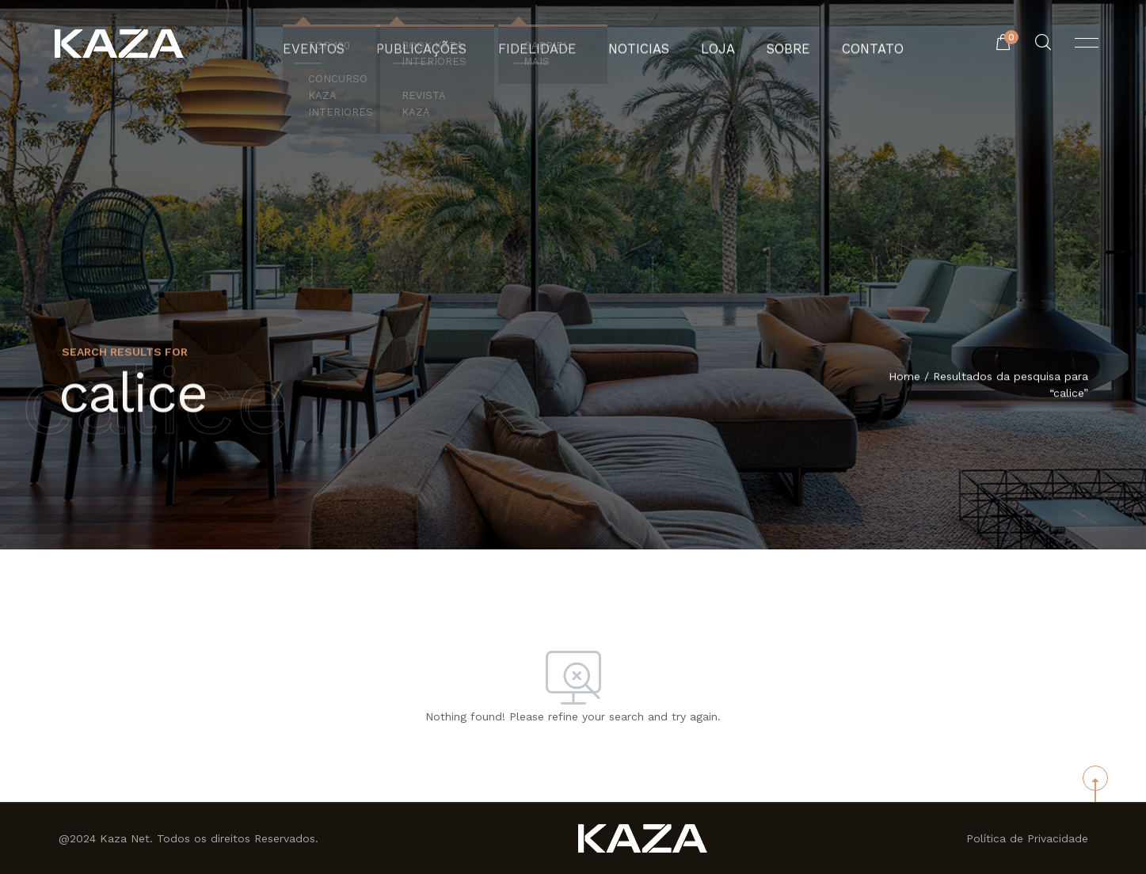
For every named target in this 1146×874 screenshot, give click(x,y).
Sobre (767, 43)
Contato (844, 43)
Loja (703, 43)
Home (904, 376)
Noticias (631, 43)
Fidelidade (541, 43)
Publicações (438, 43)
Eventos (342, 43)
